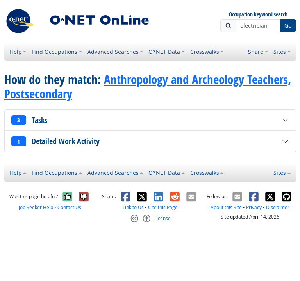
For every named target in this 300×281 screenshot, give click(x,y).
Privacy (254, 207)
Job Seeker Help (36, 207)
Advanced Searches (113, 51)
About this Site (226, 207)
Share (255, 51)
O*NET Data (164, 51)
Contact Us (69, 207)
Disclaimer (277, 207)
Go (287, 25)
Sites (279, 51)
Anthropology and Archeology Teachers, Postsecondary (147, 86)
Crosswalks (204, 51)
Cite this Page (163, 207)
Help (16, 51)
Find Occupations (54, 51)
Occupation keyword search (258, 14)
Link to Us (133, 207)
